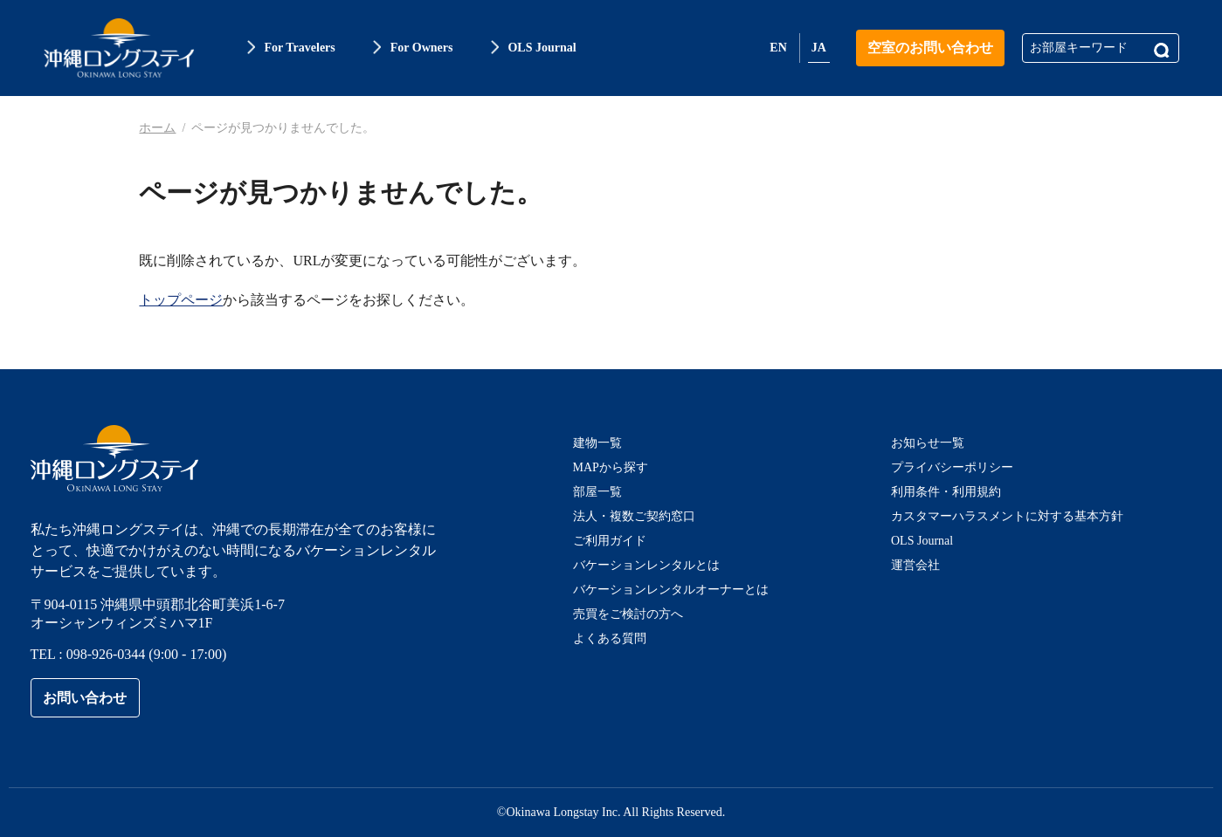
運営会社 (915, 565)
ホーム (157, 127)
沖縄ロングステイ (119, 48)
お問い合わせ (85, 697)
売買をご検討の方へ (628, 614)
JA (818, 47)
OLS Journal (922, 540)
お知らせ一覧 (927, 442)
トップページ (181, 299)
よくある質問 (609, 638)
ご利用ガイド (609, 540)
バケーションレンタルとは (646, 565)
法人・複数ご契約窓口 (634, 516)
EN (778, 47)
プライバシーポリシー (952, 467)
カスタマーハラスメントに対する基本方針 (1007, 516)
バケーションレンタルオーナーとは (671, 589)
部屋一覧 (597, 491)
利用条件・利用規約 (946, 491)
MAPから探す (610, 467)
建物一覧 (597, 442)
